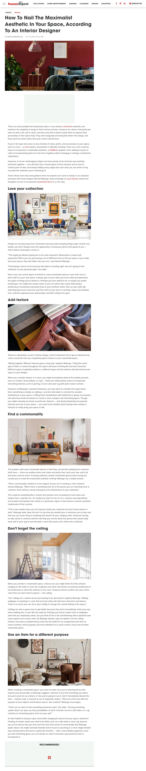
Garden (73, 3)
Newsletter (135, 3)
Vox (27, 146)
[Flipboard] (120, 4)
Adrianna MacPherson (15, 37)
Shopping (106, 3)
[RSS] (125, 4)
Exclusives (38, 3)
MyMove (54, 150)
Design (95, 3)
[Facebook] (116, 4)
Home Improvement (56, 3)
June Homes (72, 178)
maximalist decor (44, 181)
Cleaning (84, 3)
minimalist (67, 126)
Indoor (17, 13)
